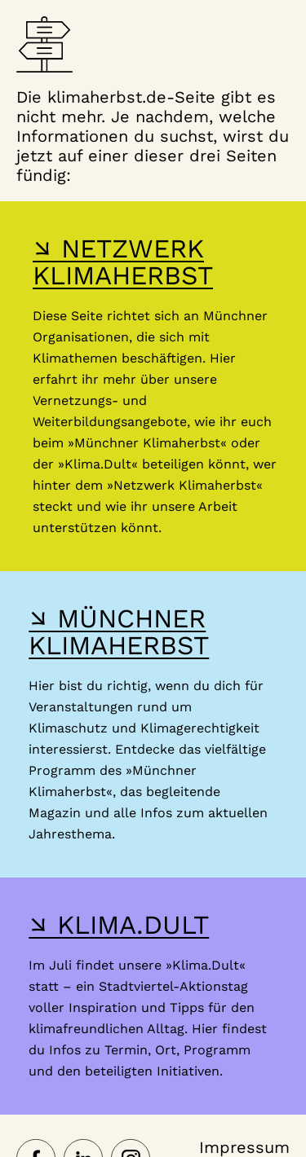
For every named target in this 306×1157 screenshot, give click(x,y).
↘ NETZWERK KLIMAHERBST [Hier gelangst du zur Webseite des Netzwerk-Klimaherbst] (123, 262)
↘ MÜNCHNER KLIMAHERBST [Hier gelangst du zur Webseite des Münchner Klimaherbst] (119, 632)
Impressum (244, 1147)
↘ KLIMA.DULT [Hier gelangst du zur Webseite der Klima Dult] (119, 924)
